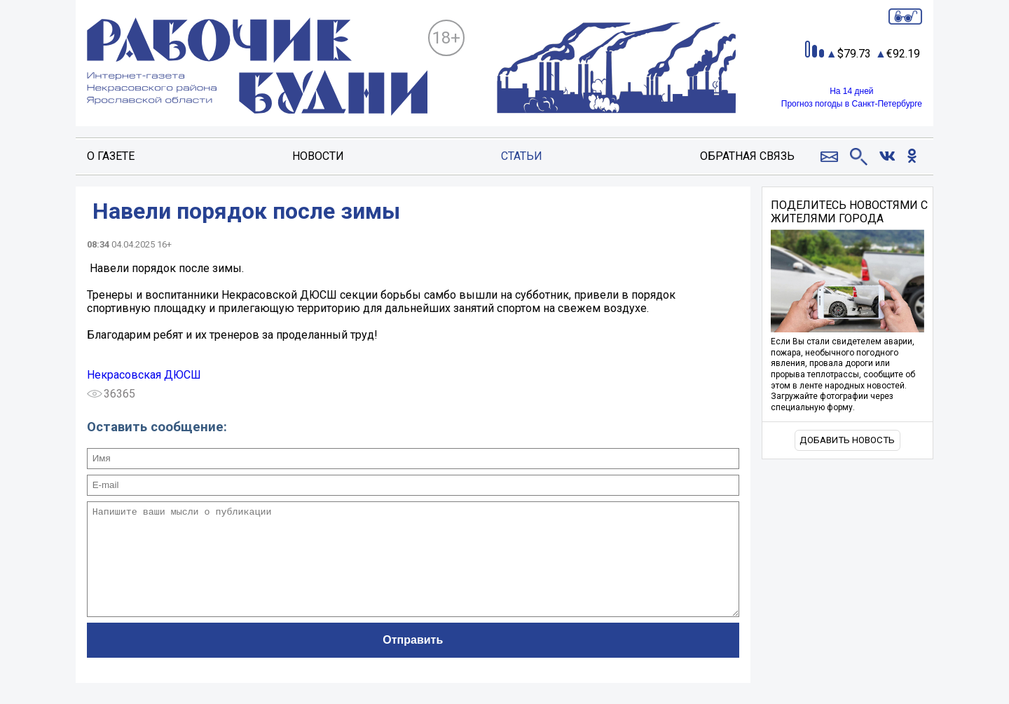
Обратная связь (747, 156)
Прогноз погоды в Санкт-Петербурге (851, 104)
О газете (111, 156)
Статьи (521, 156)
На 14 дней (851, 91)
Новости (318, 156)
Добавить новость (847, 440)
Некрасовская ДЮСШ (144, 374)
